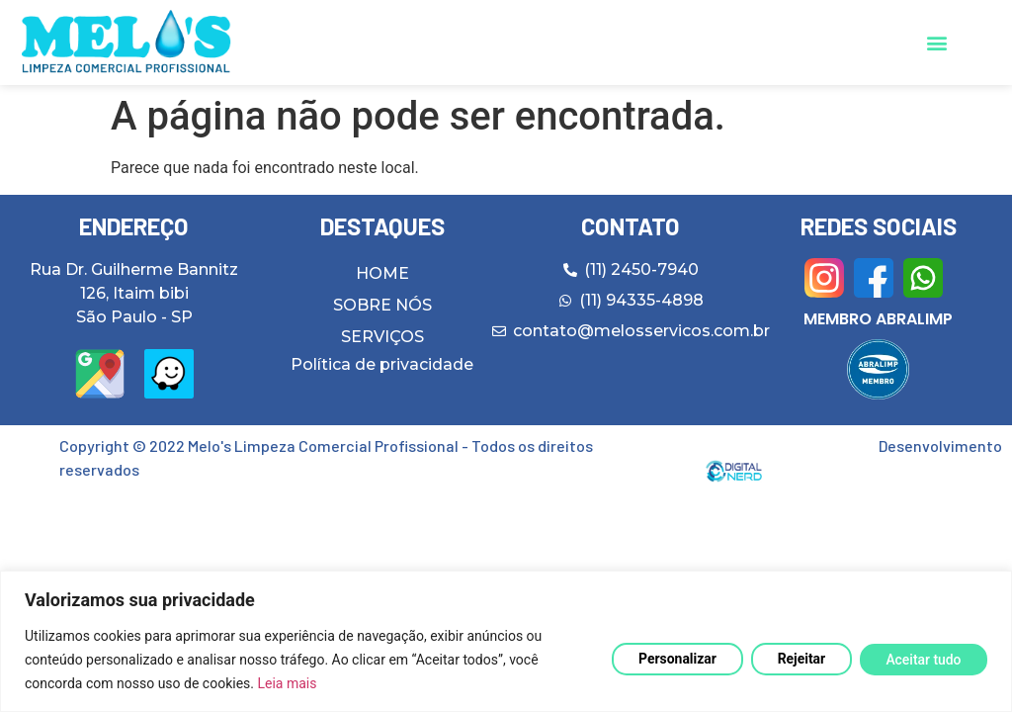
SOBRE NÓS (382, 305)
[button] (936, 43)
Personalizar (674, 659)
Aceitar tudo (923, 660)
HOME (382, 273)
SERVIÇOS (382, 336)
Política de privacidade (382, 364)
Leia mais (286, 683)
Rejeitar (800, 659)
